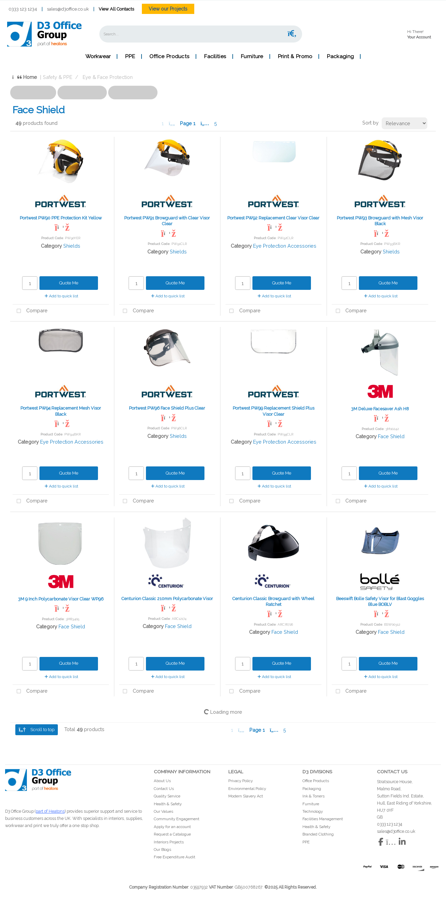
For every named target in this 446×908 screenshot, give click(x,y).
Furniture (252, 56)
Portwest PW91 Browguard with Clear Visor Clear (167, 220)
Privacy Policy (240, 780)
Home (24, 77)
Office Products (169, 56)
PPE (130, 56)
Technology (312, 811)
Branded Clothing (318, 834)
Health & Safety (168, 804)
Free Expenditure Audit (174, 857)
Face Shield (391, 436)
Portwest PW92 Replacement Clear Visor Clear (273, 217)
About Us (162, 780)
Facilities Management (322, 818)
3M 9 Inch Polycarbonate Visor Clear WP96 (60, 598)
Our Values (163, 811)
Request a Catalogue (172, 834)
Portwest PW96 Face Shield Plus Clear (167, 408)
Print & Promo (295, 56)
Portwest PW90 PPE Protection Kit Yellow (61, 217)
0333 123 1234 (23, 9)
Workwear (98, 56)
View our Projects (168, 9)
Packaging (340, 56)
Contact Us (164, 788)
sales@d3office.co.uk (68, 9)
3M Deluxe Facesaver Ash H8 (380, 408)
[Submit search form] (292, 34)
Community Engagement (176, 818)
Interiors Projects (169, 842)
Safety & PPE (57, 77)
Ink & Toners (313, 796)
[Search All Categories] (200, 34)
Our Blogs (162, 849)
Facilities (215, 56)
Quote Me (68, 282)
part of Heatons (50, 811)
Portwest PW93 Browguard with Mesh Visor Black (380, 220)
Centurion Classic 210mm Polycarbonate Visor (167, 598)
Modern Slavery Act (245, 796)
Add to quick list (61, 296)
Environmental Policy (247, 788)
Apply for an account (172, 826)
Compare (30, 311)
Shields (71, 246)
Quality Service (167, 796)
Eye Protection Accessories (284, 246)
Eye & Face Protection (108, 77)
